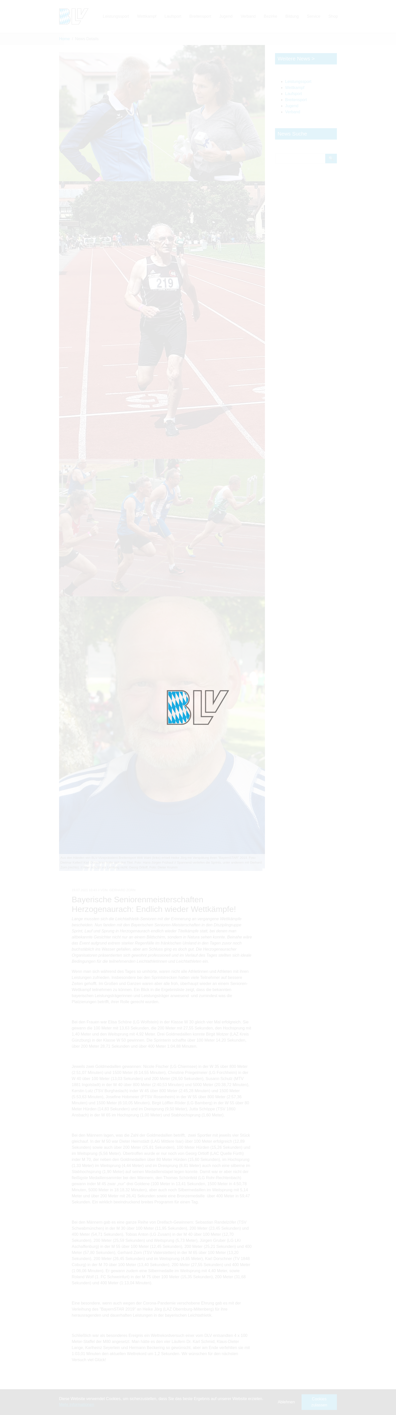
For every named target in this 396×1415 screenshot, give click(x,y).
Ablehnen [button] (286, 1402)
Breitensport (296, 100)
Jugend (292, 106)
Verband (292, 112)
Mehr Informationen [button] (76, 1404)
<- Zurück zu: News (79, 1395)
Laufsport (293, 94)
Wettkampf (294, 87)
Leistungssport (298, 81)
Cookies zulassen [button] (319, 1402)
